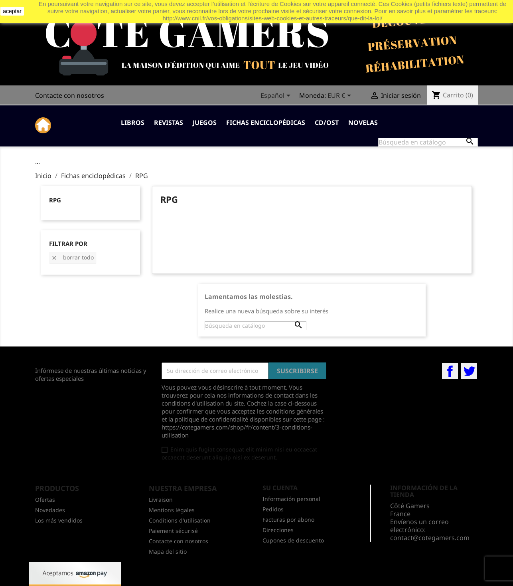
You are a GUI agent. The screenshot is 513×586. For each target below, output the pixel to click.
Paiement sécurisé (173, 531)
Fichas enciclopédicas (265, 122)
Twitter (469, 371)
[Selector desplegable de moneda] (341, 96)
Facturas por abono (288, 519)
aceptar (12, 11)
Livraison (161, 499)
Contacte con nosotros (69, 95)
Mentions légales (172, 510)
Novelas (363, 122)
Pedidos (273, 509)
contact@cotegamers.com (430, 537)
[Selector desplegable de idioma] (276, 96)
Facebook (450, 371)
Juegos (205, 122)
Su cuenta (280, 487)
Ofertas (45, 499)
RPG (55, 200)
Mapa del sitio (168, 551)
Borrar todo (72, 257)
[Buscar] (428, 142)
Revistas (168, 122)
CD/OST (327, 122)
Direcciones (278, 530)
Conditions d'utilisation (180, 520)
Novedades (50, 510)
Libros (132, 122)
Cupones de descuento (293, 540)
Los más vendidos (59, 520)
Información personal (291, 499)
